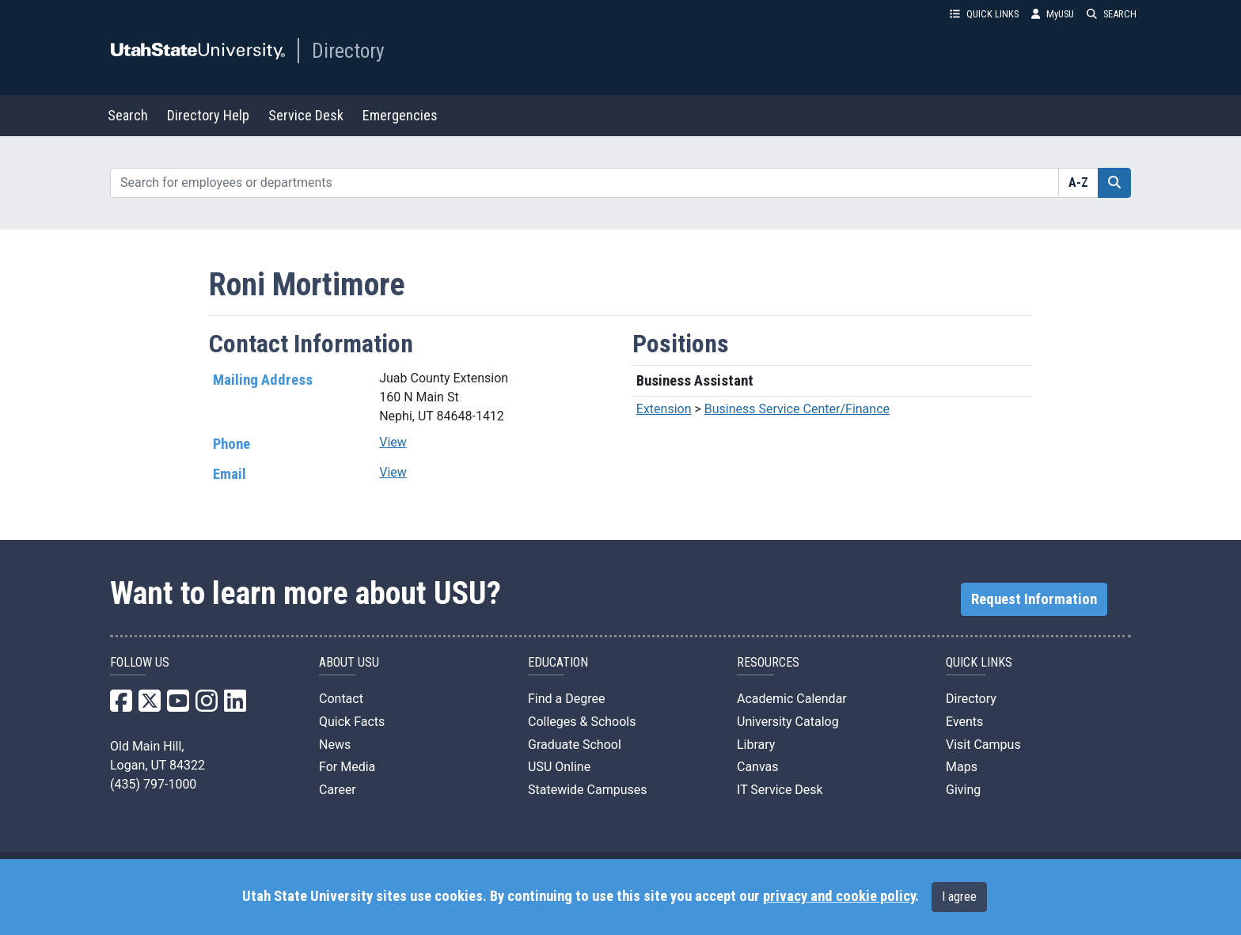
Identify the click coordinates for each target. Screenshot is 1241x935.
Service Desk (305, 115)
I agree (959, 896)
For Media (347, 766)
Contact (341, 698)
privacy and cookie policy (839, 896)
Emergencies (400, 115)
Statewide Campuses (587, 789)
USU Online (559, 766)
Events (964, 721)
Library (756, 744)
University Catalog (788, 721)
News (335, 744)
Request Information (1034, 599)
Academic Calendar (792, 698)
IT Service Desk (780, 789)
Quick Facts (352, 721)
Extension (664, 408)
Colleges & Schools (582, 721)
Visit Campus (983, 744)
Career (337, 789)
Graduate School (574, 744)
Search (128, 115)
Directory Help (208, 115)
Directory (348, 51)
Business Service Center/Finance (797, 408)
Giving (963, 789)
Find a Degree (566, 698)
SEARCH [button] (1112, 14)
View (393, 442)
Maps (961, 766)
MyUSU (1052, 14)
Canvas (758, 766)
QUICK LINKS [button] (984, 14)
